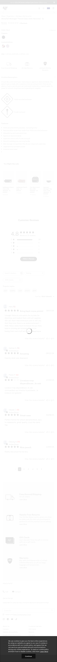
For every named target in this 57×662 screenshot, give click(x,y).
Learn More (44, 651)
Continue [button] (28, 656)
